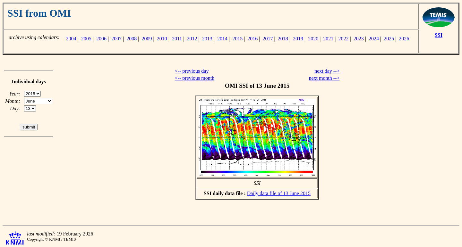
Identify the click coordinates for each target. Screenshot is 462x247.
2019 (298, 38)
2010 (162, 38)
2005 (86, 38)
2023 (359, 38)
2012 (192, 38)
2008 (131, 38)
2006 (101, 38)
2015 (237, 38)
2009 (147, 38)
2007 (116, 38)
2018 (283, 38)
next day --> (326, 71)
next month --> (324, 78)
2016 (252, 38)
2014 (222, 38)
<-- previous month (195, 78)
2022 (343, 38)
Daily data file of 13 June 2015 (279, 193)
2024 (374, 38)
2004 (71, 38)
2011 (177, 38)
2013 (207, 38)
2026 (404, 38)
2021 (328, 38)
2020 (313, 38)
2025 (389, 38)
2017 (268, 38)
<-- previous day (192, 71)
